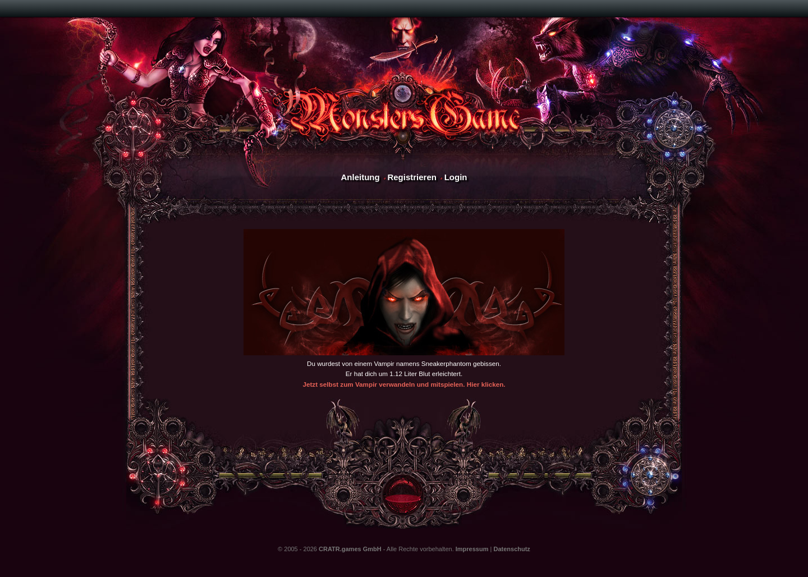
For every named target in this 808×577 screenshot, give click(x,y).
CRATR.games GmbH (350, 549)
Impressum (472, 549)
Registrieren (412, 177)
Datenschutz (511, 549)
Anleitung (360, 177)
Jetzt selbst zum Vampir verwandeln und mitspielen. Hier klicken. (403, 384)
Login (455, 177)
